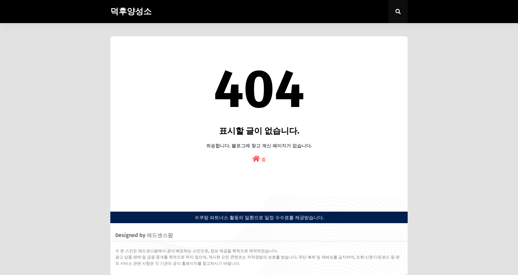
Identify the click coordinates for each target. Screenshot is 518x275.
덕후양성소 (131, 12)
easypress (120, 201)
